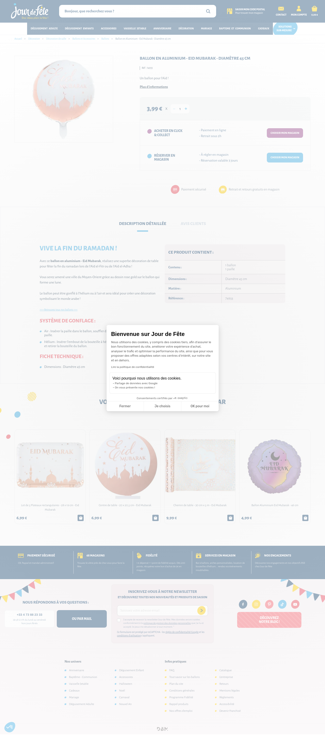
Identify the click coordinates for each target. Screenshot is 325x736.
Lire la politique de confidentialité (132, 367)
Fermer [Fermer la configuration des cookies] (125, 406)
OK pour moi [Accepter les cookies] (199, 406)
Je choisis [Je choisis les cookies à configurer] (162, 406)
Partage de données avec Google (136, 383)
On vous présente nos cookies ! (135, 387)
